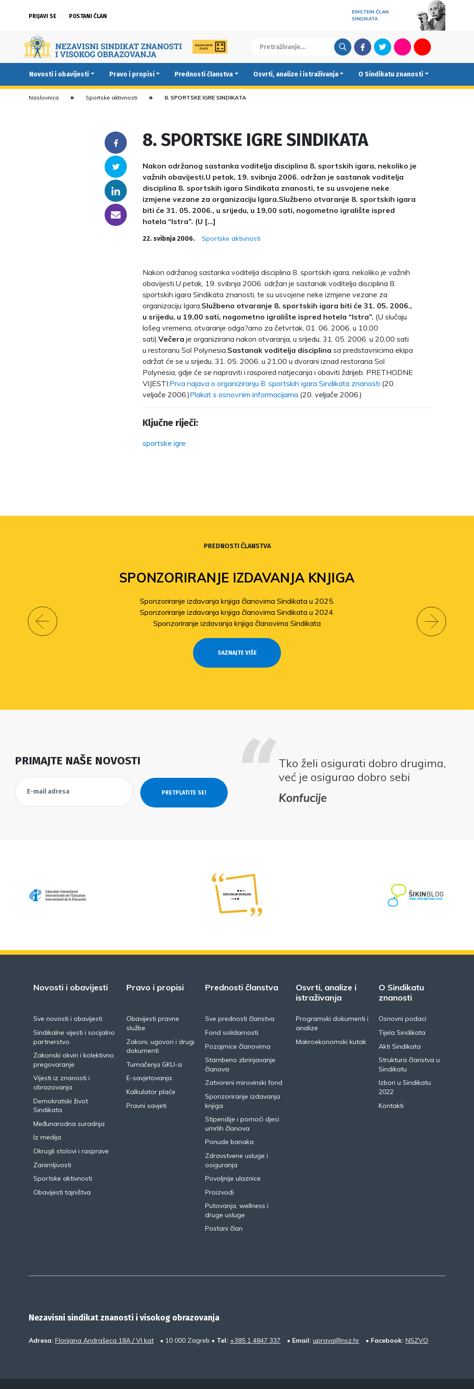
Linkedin (116, 190)
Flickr (402, 46)
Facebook (362, 46)
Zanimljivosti (52, 1148)
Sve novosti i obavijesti (67, 1002)
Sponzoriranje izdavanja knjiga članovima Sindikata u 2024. (237, 612)
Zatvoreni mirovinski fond (243, 1066)
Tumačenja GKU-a (154, 1047)
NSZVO (416, 1324)
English (442, 46)
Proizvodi (219, 1175)
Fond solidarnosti (231, 1016)
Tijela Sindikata (402, 1016)
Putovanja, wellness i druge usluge (236, 1193)
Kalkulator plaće (150, 1075)
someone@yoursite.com (116, 214)
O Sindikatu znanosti (390, 74)
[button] (42, 612)
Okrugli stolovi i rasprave (71, 1134)
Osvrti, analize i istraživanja (295, 74)
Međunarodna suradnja (69, 1106)
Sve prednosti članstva (239, 1002)
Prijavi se (42, 16)
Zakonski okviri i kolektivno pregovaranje (73, 1043)
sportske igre (164, 443)
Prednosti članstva (204, 74)
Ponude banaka (229, 1125)
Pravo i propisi (132, 74)
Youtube (422, 46)
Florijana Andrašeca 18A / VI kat (104, 1324)
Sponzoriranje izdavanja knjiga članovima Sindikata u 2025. (237, 601)
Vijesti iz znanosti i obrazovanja (61, 1066)
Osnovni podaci (402, 1002)
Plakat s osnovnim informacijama (244, 394)
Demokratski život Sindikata (60, 1088)
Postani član (88, 16)
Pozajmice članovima (237, 1029)
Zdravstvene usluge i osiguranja (236, 1143)
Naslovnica (44, 97)
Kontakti (391, 1088)
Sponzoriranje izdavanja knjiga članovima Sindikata (237, 623)
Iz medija (47, 1120)
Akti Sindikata (400, 1029)
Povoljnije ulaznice (233, 1162)
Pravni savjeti (146, 1088)
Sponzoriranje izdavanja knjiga (237, 577)
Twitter (382, 46)
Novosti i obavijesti (59, 74)
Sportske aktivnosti (111, 97)
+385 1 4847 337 (255, 1324)
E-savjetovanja (149, 1061)
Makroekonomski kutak (331, 1024)
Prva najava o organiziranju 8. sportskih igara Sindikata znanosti (274, 383)
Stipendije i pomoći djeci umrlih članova (242, 1107)
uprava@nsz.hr (336, 1324)
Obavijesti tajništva (62, 1175)
